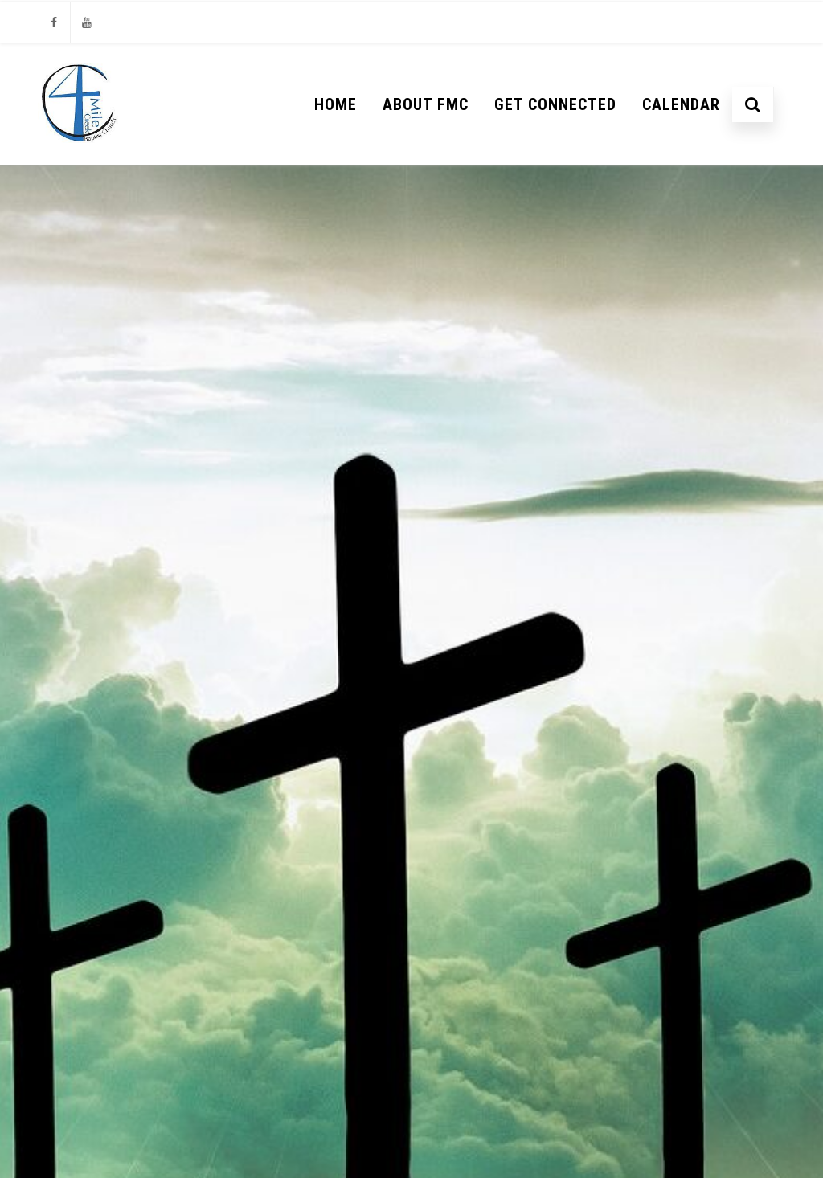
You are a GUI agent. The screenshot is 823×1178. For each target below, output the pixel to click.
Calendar (681, 104)
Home (335, 104)
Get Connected (555, 104)
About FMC (426, 104)
